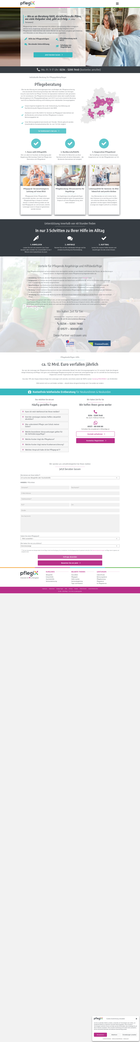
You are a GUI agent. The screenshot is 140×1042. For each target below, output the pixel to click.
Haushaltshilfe (50, 579)
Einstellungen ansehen (129, 1035)
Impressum (126, 1038)
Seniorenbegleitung (77, 581)
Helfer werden (75, 579)
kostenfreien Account (40, 252)
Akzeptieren (100, 1035)
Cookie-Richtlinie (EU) (93, 588)
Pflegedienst (100, 581)
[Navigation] (117, 3)
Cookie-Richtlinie (107, 1038)
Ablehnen (114, 1035)
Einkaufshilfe (49, 577)
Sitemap (70, 588)
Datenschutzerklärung (117, 1038)
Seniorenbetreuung (51, 581)
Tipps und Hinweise (77, 583)
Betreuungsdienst (102, 577)
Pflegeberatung (101, 579)
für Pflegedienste (102, 583)
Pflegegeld (74, 577)
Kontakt (76, 588)
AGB (66, 588)
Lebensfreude (101, 575)
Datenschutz (51, 588)
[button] (136, 1019)
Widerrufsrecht (83, 588)
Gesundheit (74, 575)
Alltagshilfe (49, 575)
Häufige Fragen (59, 588)
